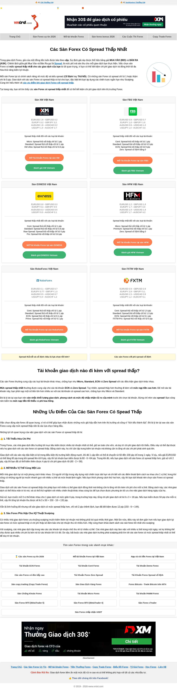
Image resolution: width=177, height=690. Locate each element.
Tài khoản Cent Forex (88, 566)
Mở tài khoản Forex (74, 37)
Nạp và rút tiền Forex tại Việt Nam (147, 556)
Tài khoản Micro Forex (88, 593)
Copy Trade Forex (162, 37)
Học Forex (150, 667)
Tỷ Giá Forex (136, 667)
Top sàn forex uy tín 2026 (70, 8)
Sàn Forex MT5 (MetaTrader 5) (29, 603)
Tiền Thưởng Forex (80, 667)
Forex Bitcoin (113, 8)
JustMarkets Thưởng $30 (135, 2)
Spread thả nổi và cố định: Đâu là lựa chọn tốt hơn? (44, 357)
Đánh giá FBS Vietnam (133, 170)
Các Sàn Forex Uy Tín (35, 667)
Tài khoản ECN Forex (29, 566)
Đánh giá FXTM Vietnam (133, 340)
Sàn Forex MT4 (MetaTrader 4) (88, 603)
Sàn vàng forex (127, 8)
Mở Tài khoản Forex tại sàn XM (44, 158)
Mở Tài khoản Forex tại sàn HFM (132, 242)
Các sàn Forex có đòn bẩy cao (29, 575)
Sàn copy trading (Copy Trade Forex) (29, 584)
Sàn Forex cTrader (147, 603)
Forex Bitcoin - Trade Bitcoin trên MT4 (147, 584)
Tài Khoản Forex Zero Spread (88, 575)
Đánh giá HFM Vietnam (132, 252)
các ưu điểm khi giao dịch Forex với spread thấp (48, 83)
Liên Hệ (162, 667)
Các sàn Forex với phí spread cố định (132, 357)
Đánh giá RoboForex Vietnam (44, 340)
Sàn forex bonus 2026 (103, 37)
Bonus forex (89, 8)
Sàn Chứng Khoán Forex (29, 593)
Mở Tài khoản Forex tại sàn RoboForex (44, 329)
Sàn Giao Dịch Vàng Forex (88, 584)
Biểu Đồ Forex (159, 8)
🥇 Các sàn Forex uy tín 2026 (29, 556)
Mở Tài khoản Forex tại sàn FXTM (132, 329)
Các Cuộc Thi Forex (132, 37)
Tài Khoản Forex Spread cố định (147, 575)
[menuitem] (15, 36)
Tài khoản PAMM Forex (147, 593)
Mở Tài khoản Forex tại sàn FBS (132, 160)
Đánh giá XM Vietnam (44, 168)
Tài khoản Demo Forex (147, 566)
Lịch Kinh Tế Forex (143, 8)
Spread (58, 63)
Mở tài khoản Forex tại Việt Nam (88, 556)
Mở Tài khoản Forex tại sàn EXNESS (44, 245)
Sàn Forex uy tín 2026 (44, 37)
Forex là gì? (172, 8)
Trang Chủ (14, 37)
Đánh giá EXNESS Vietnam (44, 255)
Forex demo (101, 8)
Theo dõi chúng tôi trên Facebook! (90, 678)
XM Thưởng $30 (46, 2)
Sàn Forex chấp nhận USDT (88, 612)
